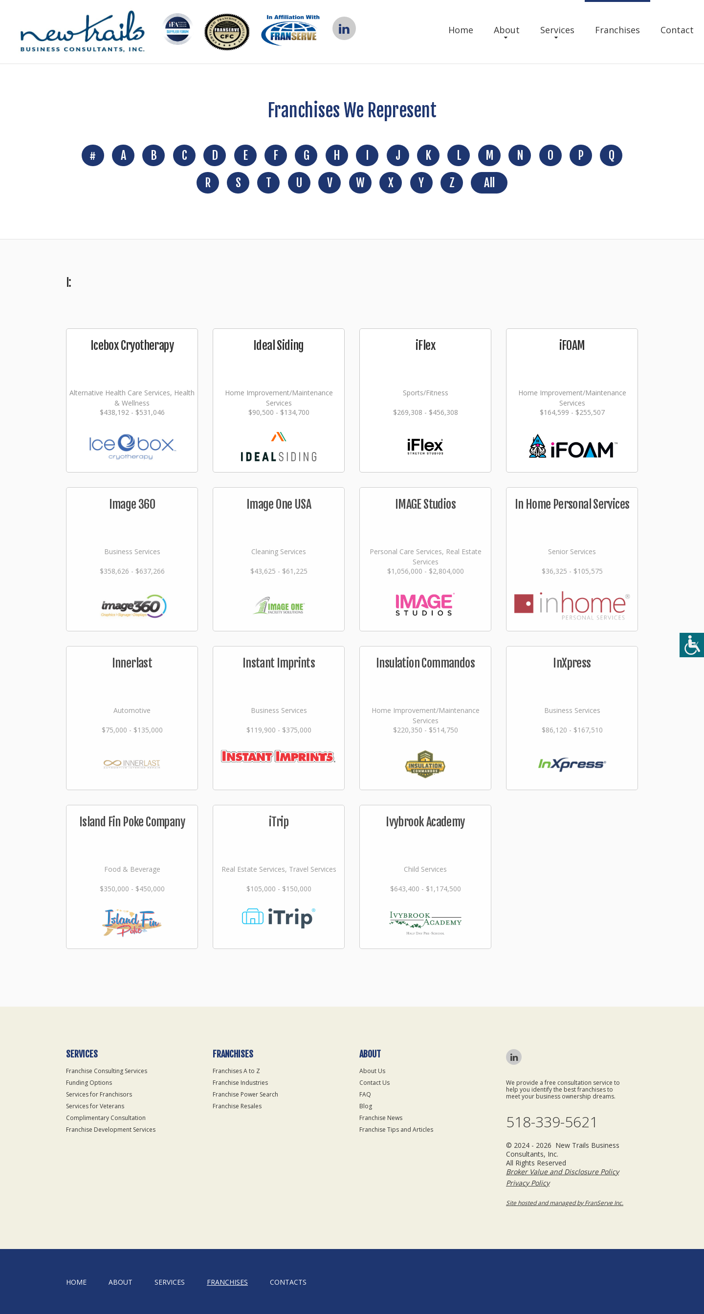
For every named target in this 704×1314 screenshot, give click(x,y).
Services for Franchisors (99, 1094)
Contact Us (374, 1082)
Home (460, 30)
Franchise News (380, 1118)
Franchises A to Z (236, 1071)
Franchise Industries (240, 1082)
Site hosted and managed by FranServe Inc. (564, 1203)
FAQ (365, 1094)
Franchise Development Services (110, 1129)
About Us (372, 1071)
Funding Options (89, 1082)
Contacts (288, 1282)
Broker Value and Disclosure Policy (562, 1171)
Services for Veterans (95, 1106)
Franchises (617, 30)
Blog (365, 1106)
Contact (677, 30)
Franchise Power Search (245, 1094)
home (76, 1282)
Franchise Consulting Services (106, 1071)
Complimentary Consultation (106, 1118)
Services (557, 30)
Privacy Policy (528, 1182)
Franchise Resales (237, 1106)
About (507, 30)
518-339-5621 (552, 1122)
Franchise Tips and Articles (396, 1129)
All (489, 182)
